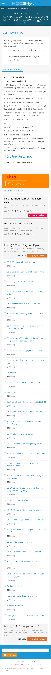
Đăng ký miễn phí (37, 215)
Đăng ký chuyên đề (37, 255)
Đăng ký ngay (16, 183)
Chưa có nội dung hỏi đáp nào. (18, 162)
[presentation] (19, 127)
